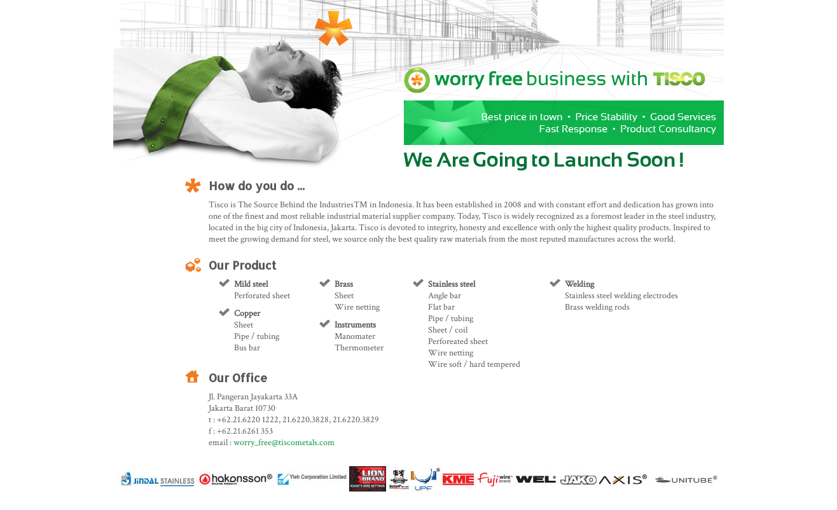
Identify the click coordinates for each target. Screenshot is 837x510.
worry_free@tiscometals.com (284, 442)
